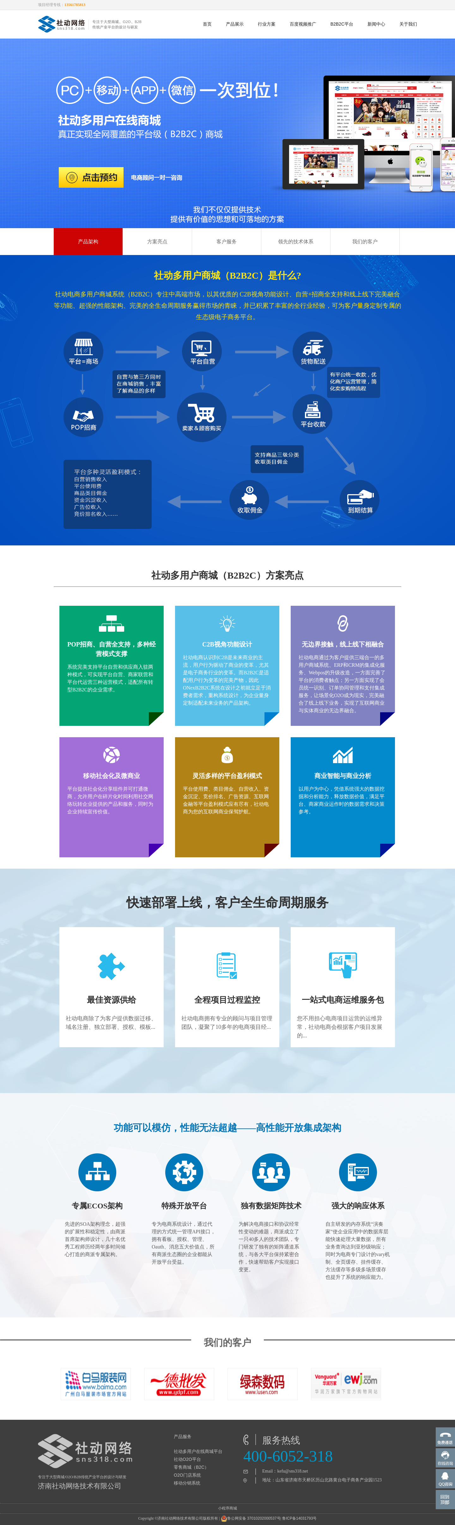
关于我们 (408, 24)
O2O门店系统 (187, 1475)
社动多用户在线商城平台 (198, 1451)
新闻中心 (376, 24)
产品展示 (235, 24)
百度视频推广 (303, 24)
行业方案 (267, 24)
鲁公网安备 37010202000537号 (251, 1519)
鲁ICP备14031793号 (299, 1518)
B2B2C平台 (342, 24)
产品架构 (88, 241)
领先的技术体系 (295, 241)
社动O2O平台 (187, 1459)
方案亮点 (157, 241)
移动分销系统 (187, 1483)
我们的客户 (365, 241)
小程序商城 (227, 1508)
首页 (207, 24)
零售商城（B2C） (191, 1467)
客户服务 (226, 241)
